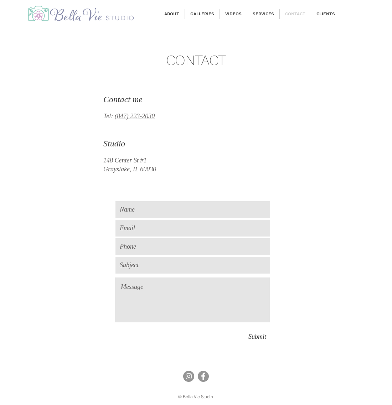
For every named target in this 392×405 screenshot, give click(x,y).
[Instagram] (188, 376)
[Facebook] (203, 376)
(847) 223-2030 (135, 116)
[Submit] (257, 336)
